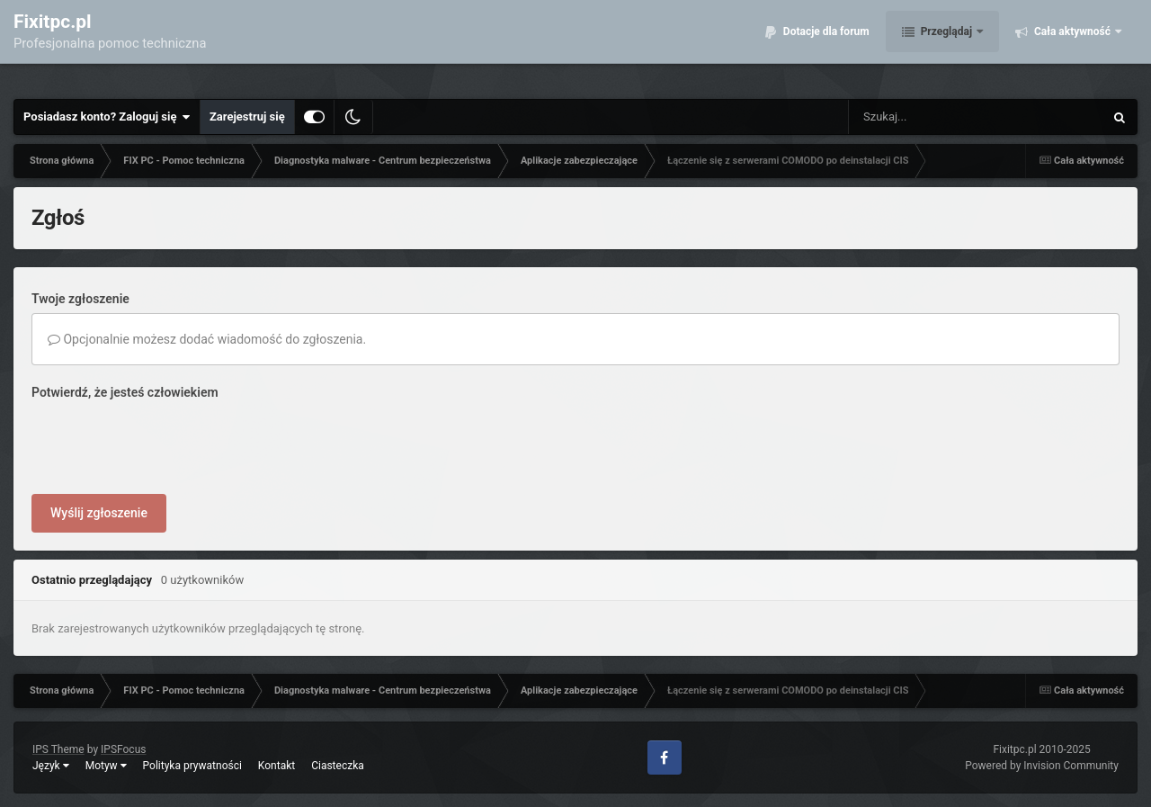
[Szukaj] (935, 117)
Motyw (106, 765)
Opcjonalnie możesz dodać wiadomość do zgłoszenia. (207, 339)
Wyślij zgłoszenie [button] (98, 513)
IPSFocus (123, 749)
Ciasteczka (337, 765)
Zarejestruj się (247, 116)
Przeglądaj (946, 45)
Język (50, 765)
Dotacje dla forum (825, 45)
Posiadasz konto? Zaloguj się (107, 117)
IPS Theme (58, 749)
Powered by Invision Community (1042, 765)
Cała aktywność (1072, 45)
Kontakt (276, 765)
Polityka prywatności (192, 765)
